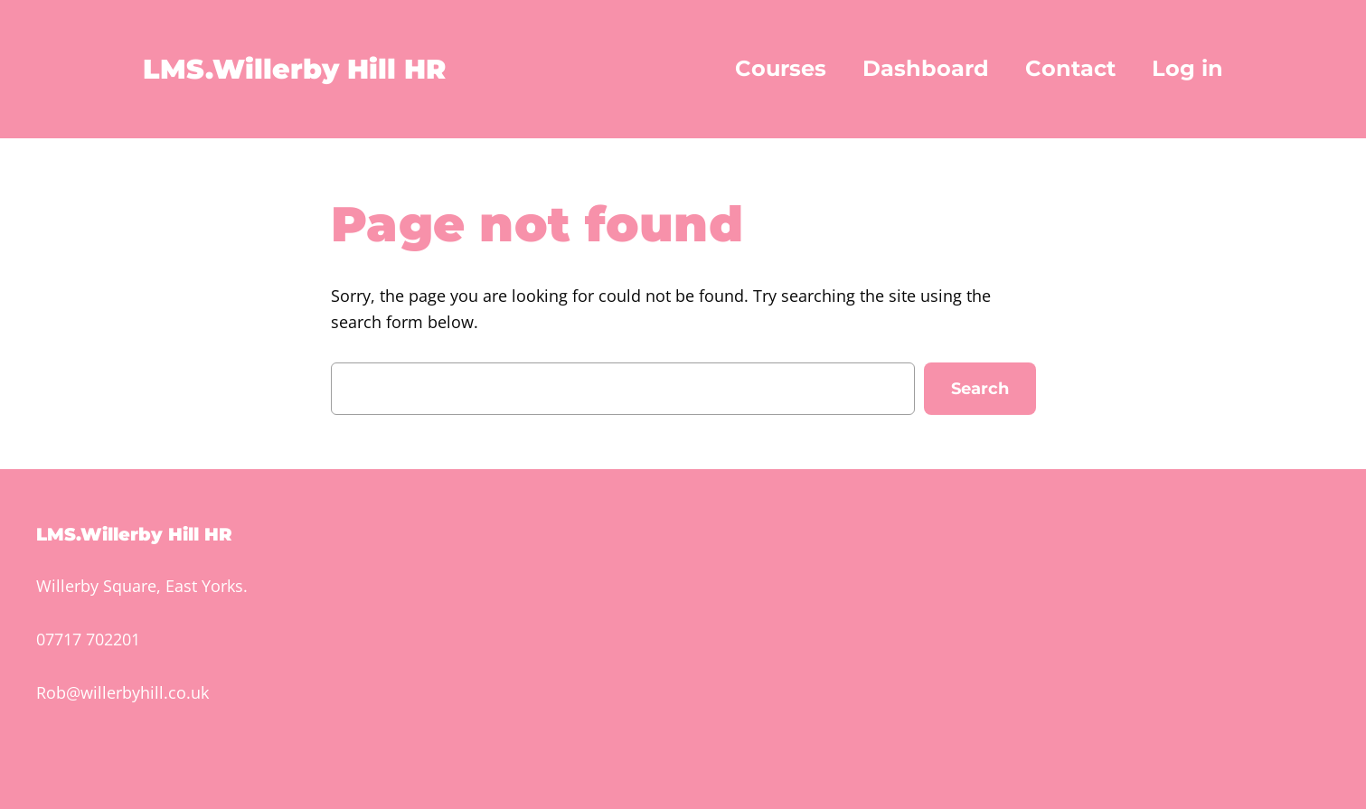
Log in (1187, 68)
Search (980, 389)
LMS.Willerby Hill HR (294, 69)
